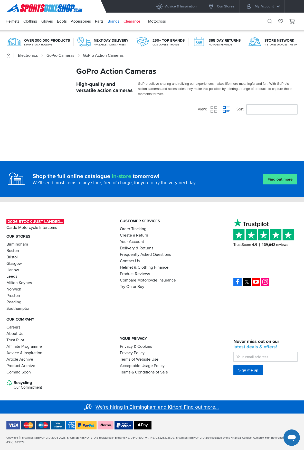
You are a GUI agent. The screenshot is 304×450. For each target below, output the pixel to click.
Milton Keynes (19, 282)
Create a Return (134, 235)
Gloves (47, 21)
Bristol (12, 257)
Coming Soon (18, 371)
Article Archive (19, 359)
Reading (13, 302)
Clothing (30, 21)
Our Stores (220, 6)
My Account (263, 6)
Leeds (11, 276)
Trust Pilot (15, 339)
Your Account (132, 241)
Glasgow (14, 263)
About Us (14, 333)
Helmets (12, 21)
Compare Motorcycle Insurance (148, 280)
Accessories (81, 21)
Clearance (132, 21)
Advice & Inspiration (176, 6)
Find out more (280, 179)
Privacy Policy (132, 352)
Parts (99, 21)
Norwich (13, 289)
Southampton (18, 308)
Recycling (24, 385)
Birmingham (17, 244)
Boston (12, 250)
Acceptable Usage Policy (142, 365)
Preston (13, 295)
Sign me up (248, 370)
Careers (13, 327)
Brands (113, 21)
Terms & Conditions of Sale (144, 371)
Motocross (157, 21)
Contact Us (130, 261)
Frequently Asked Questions (145, 254)
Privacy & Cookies (136, 346)
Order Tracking (133, 228)
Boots (62, 21)
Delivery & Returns (136, 248)
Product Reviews (135, 273)
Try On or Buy (132, 286)
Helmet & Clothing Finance (144, 267)
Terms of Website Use (139, 359)
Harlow (12, 270)
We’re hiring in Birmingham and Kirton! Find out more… (157, 407)
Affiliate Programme (24, 346)
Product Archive (20, 365)
